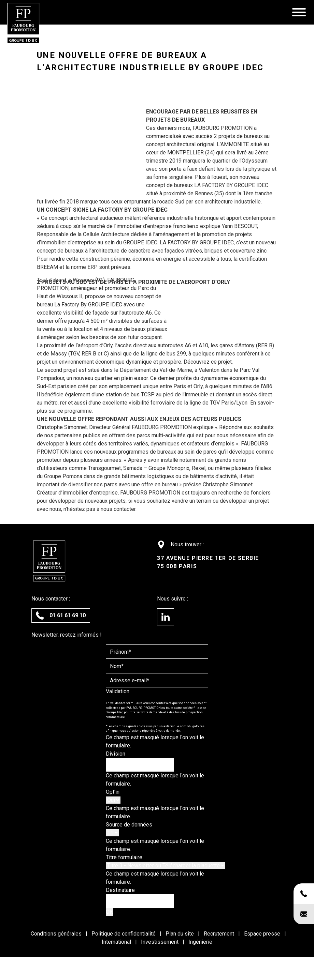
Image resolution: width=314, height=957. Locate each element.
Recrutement (219, 933)
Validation (117, 691)
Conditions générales (57, 933)
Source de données (129, 824)
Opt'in (112, 792)
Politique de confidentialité (124, 933)
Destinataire (120, 890)
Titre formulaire (124, 857)
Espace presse (263, 933)
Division (115, 753)
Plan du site (180, 933)
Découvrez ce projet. (208, 362)
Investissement (160, 942)
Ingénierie (200, 942)
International (117, 942)
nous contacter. (119, 509)
